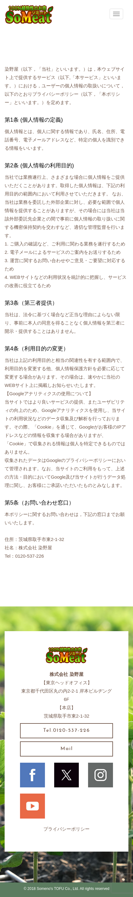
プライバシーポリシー (66, 829)
